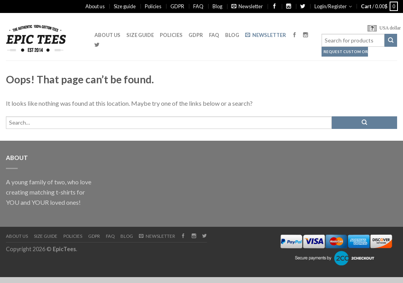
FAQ (198, 6)
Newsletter (247, 6)
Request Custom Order (340, 52)
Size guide (125, 6)
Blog (217, 6)
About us (95, 6)
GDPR (177, 6)
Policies (153, 6)
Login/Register (330, 6)
